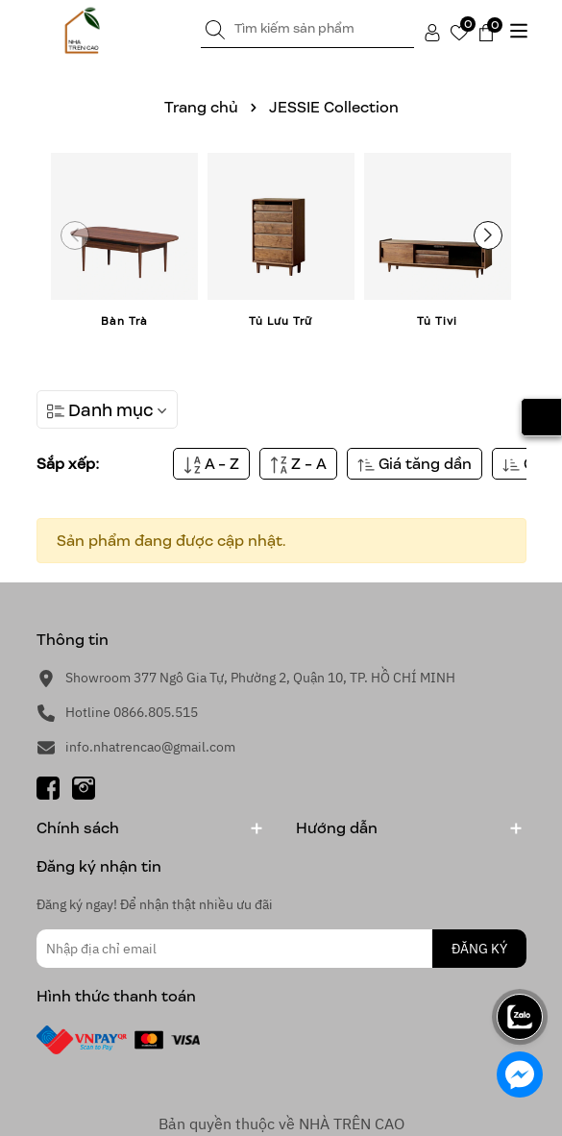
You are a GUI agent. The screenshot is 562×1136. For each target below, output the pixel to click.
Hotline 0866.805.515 (131, 712)
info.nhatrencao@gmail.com (150, 746)
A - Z (211, 464)
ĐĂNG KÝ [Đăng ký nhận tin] (479, 948)
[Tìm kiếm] (215, 29)
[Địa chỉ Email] (281, 948)
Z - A (298, 464)
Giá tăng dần (414, 464)
